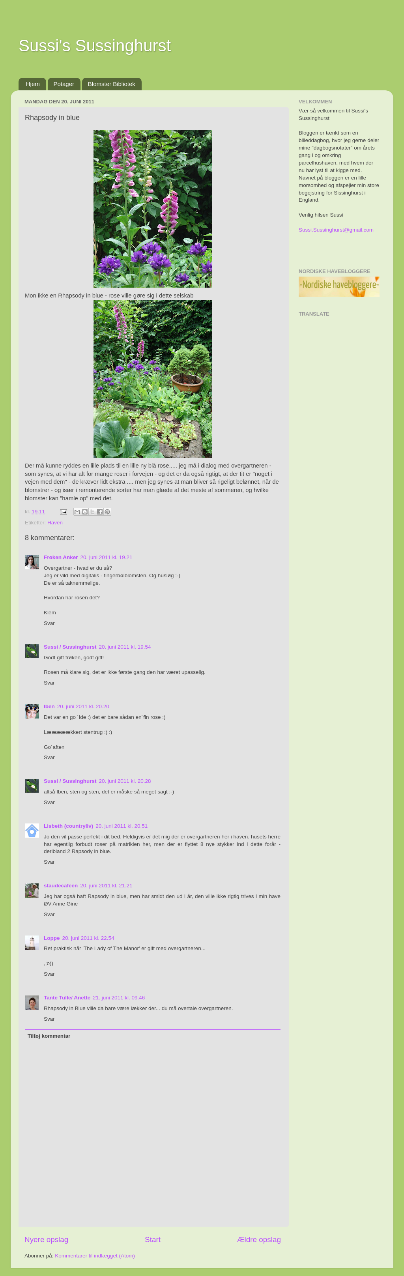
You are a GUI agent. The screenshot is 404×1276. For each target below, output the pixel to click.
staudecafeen (61, 886)
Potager (64, 83)
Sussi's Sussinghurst (95, 45)
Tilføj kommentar (49, 1036)
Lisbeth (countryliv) (68, 826)
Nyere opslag (46, 1239)
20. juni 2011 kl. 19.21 (106, 557)
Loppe (52, 938)
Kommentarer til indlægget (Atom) (95, 1256)
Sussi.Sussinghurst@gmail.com (336, 230)
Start (153, 1239)
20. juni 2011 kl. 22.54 (88, 938)
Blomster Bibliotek (111, 83)
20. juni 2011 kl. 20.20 (83, 706)
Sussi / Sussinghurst (70, 647)
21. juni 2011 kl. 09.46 (119, 998)
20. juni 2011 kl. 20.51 (121, 826)
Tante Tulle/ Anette (67, 998)
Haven (55, 523)
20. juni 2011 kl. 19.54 (125, 647)
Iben (49, 706)
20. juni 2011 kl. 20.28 (125, 781)
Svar (49, 623)
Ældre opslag (259, 1239)
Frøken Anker (61, 557)
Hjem (33, 83)
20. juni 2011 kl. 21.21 (106, 886)
